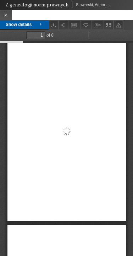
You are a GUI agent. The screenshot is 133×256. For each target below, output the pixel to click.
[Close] (6, 15)
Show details (24, 24)
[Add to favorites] (86, 25)
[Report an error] (118, 25)
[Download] (54, 25)
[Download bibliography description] (98, 25)
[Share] (63, 25)
